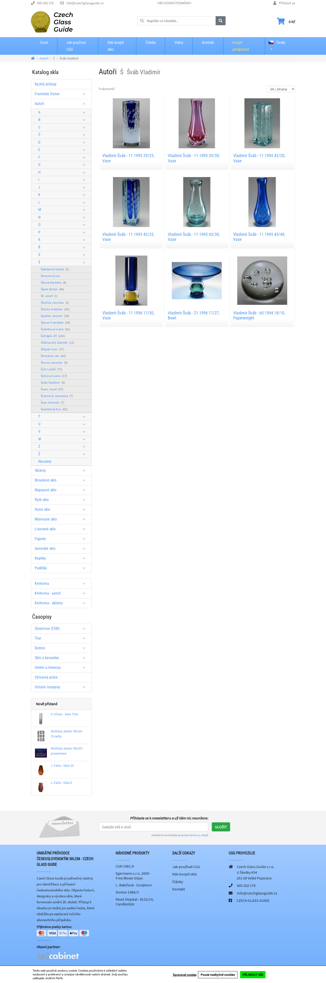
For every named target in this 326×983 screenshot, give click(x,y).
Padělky (62, 568)
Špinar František (55, 322)
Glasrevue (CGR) (62, 628)
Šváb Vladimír (53, 382)
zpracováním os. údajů (194, 835)
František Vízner (62, 94)
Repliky (62, 558)
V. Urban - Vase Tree (64, 714)
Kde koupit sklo (116, 46)
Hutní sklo (62, 509)
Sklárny (62, 470)
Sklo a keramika (62, 657)
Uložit (221, 826)
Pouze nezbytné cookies (218, 974)
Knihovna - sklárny (62, 603)
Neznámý (44, 461)
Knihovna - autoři (62, 593)
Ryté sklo (62, 499)
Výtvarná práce (46, 677)
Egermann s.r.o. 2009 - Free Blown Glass (133, 875)
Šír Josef (49, 296)
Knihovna (62, 583)
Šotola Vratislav (55, 309)
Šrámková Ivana (55, 329)
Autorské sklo (62, 548)
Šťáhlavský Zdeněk (57, 342)
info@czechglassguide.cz (85, 3)
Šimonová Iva (50, 276)
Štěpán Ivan (52, 349)
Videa (178, 42)
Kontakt (208, 42)
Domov (62, 648)
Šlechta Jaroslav (55, 302)
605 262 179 (45, 3)
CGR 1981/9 (125, 866)
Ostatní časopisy (62, 687)
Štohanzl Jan (53, 356)
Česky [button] (277, 42)
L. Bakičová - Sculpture (134, 885)
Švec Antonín (52, 402)
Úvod (44, 42)
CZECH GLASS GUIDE (253, 900)
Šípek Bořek (52, 289)
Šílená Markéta (53, 282)
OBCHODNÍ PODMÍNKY (174, 3)
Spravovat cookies (184, 975)
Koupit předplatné (240, 46)
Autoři (62, 103)
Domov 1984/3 (127, 892)
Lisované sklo (62, 529)
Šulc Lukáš (51, 369)
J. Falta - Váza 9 (61, 782)
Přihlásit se (287, 3)
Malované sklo (62, 519)
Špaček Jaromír (55, 316)
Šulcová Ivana (54, 376)
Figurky (62, 538)
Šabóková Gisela (55, 269)
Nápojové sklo (62, 490)
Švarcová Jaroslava (57, 396)
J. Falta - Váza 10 (62, 765)
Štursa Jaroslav (54, 362)
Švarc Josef (52, 389)
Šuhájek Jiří (53, 336)
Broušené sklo (62, 480)
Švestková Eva (54, 409)
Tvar (62, 638)
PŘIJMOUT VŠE (252, 974)
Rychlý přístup (45, 84)
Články (151, 42)
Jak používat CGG (76, 46)
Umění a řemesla (62, 667)
